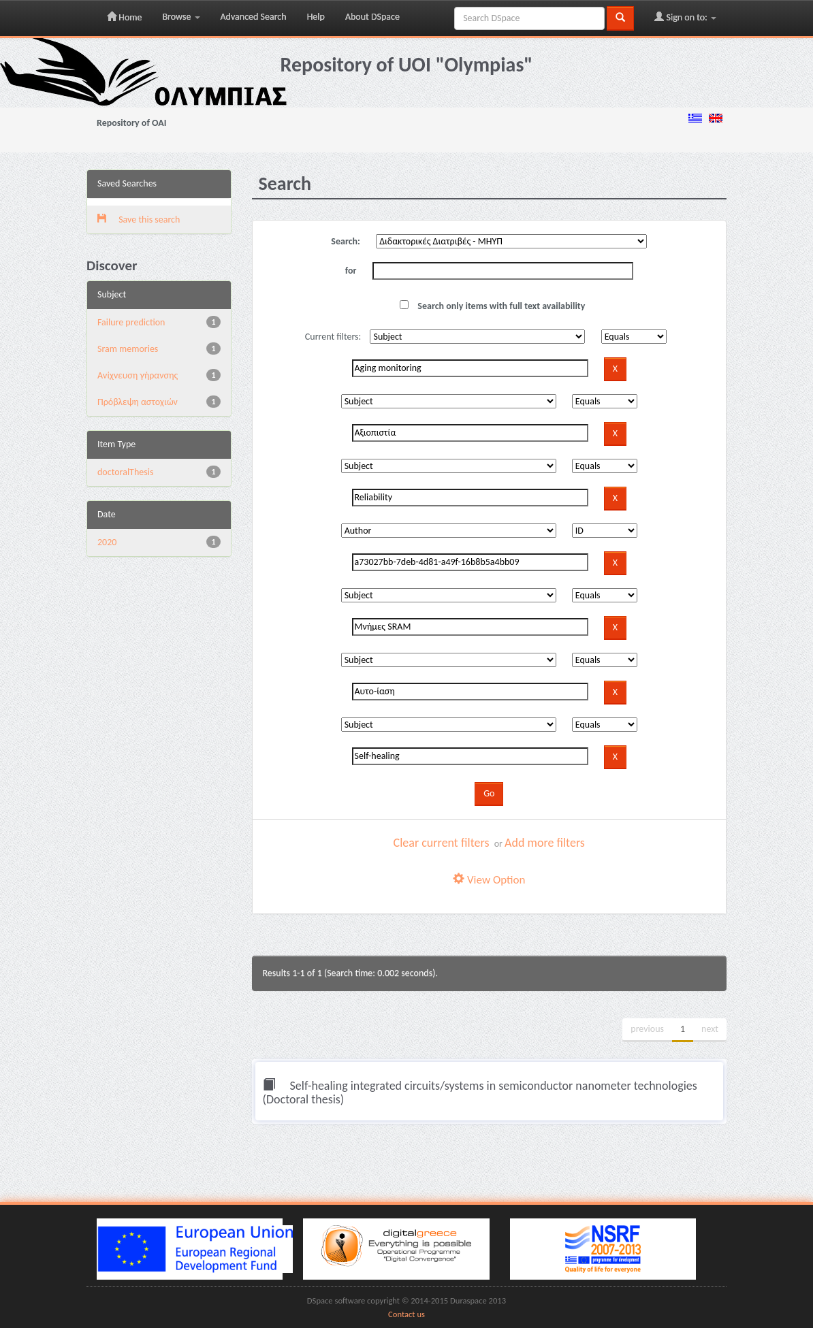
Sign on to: (685, 17)
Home (124, 17)
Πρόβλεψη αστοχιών (137, 402)
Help (316, 16)
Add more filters (545, 842)
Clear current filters (442, 842)
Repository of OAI (131, 123)
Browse (181, 16)
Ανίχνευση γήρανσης (137, 375)
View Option (489, 880)
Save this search (138, 219)
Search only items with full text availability (492, 306)
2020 (106, 542)
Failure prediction (131, 322)
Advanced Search (254, 16)
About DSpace (372, 16)
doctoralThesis (125, 472)
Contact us (406, 1314)
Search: (345, 241)
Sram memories (127, 349)
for (351, 270)
